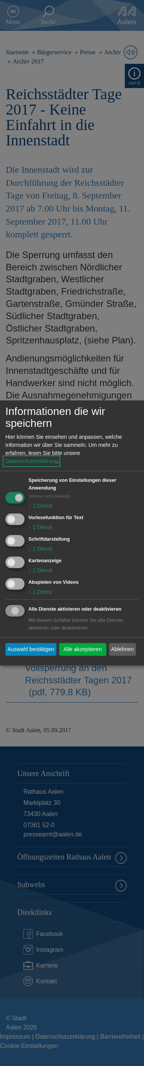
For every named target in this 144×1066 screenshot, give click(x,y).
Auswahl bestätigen (31, 649)
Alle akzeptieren (82, 649)
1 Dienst (40, 506)
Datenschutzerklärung (31, 461)
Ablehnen (122, 649)
